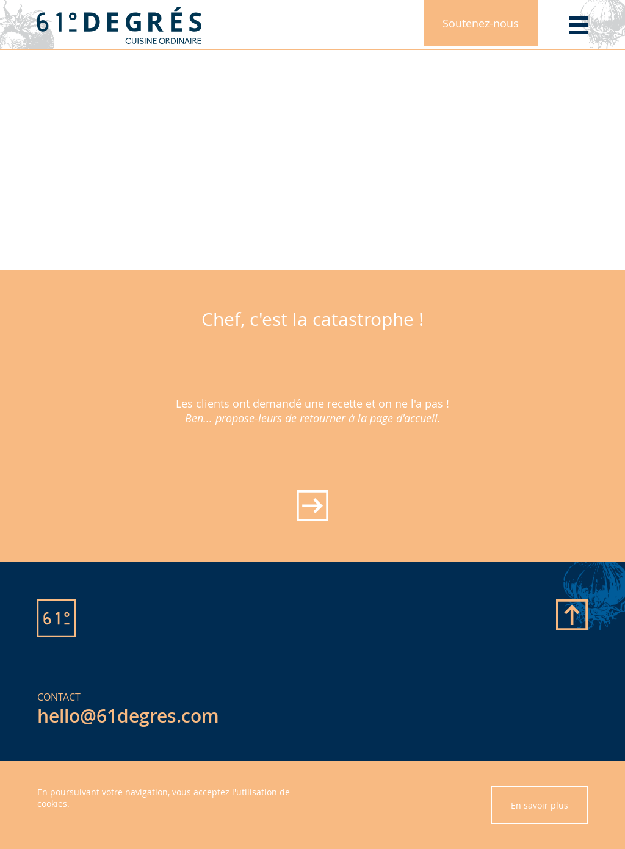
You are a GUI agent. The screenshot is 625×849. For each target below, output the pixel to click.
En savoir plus (539, 805)
